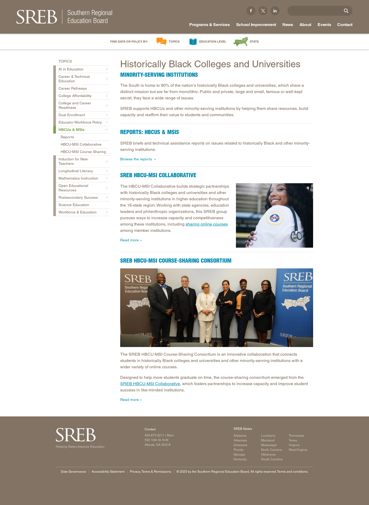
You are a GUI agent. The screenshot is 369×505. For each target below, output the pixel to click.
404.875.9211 (155, 435)
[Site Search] (346, 11)
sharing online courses (207, 224)
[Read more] (274, 215)
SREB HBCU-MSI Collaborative (150, 383)
